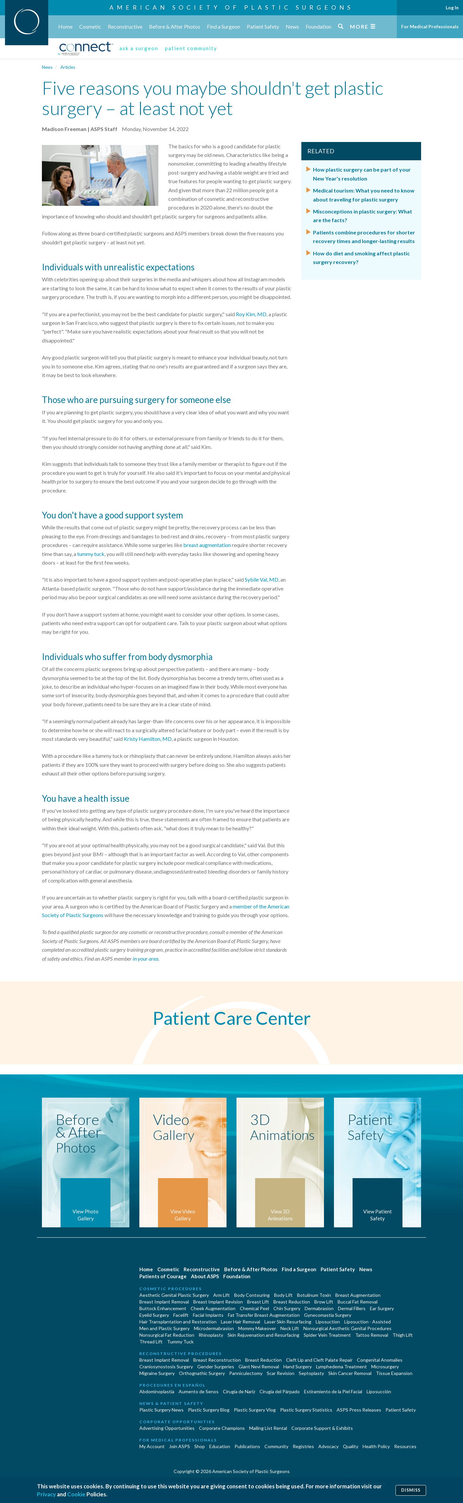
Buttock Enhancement (162, 1308)
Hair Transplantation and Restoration (178, 1321)
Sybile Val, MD (261, 579)
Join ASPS (179, 1446)
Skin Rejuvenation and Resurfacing (263, 1335)
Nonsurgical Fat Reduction (166, 1335)
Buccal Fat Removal (358, 1301)
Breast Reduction (291, 1301)
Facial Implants (208, 1315)
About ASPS (205, 1276)
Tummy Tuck (180, 1341)
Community (276, 1446)
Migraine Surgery (157, 1373)
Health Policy (376, 1446)
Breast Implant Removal (164, 1301)
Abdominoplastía (156, 1391)
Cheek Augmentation (213, 1308)
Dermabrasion (319, 1308)
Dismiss (410, 1490)
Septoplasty (311, 1373)
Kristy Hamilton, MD (148, 739)
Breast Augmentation (358, 1295)
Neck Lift (289, 1328)
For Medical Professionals (430, 26)
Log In (452, 7)
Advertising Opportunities (167, 1428)
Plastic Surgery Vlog (255, 1410)
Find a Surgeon (223, 26)
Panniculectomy (245, 1373)
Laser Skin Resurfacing (287, 1321)
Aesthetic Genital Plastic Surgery (174, 1295)
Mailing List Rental (268, 1428)
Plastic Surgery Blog (209, 1410)
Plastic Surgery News (161, 1410)
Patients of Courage (163, 1276)
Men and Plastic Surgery (164, 1328)
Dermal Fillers (352, 1308)
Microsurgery (385, 1366)
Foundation (318, 26)
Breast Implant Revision (218, 1301)
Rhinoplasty (211, 1335)
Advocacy (328, 1446)
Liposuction (328, 1321)
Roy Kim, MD (251, 314)
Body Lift (283, 1295)
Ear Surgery (382, 1308)
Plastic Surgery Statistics (306, 1410)
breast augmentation (207, 545)
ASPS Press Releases (359, 1410)
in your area (145, 958)
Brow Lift (323, 1301)
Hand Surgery (297, 1366)
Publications (247, 1446)
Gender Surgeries (215, 1366)
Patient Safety (263, 26)
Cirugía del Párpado (279, 1391)
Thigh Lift (402, 1335)
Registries (303, 1446)
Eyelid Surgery (154, 1315)
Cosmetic (90, 26)
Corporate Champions (222, 1428)
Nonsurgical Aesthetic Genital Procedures (347, 1328)
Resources (405, 1446)
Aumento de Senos (199, 1391)
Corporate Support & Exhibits (322, 1428)
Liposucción (379, 1391)
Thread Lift (151, 1341)
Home (65, 26)
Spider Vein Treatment (327, 1335)
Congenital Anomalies (379, 1360)
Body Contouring (252, 1295)
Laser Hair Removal (240, 1321)
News (292, 26)
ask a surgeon (138, 48)
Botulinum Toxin (314, 1295)
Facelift (181, 1315)
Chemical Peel (254, 1308)
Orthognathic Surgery (202, 1373)
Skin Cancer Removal (350, 1373)
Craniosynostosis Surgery (166, 1366)
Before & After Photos (174, 26)
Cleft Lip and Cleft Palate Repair (319, 1360)
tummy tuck (90, 554)
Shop (199, 1446)
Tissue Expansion (394, 1373)
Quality (350, 1446)
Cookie (76, 1494)
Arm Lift (221, 1295)
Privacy (46, 1494)
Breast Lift (258, 1301)
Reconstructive (125, 26)
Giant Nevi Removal (258, 1366)
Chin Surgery (286, 1308)
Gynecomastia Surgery (327, 1315)
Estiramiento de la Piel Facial (333, 1391)
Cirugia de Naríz (239, 1391)
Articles (68, 67)
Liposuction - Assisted (367, 1321)
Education (219, 1446)
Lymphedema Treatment (341, 1366)
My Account (152, 1446)
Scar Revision (280, 1373)
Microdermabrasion (214, 1328)
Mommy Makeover (257, 1328)
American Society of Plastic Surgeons (231, 7)
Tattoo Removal (371, 1335)
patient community (191, 48)
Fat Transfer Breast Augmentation (264, 1315)
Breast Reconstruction (217, 1360)
